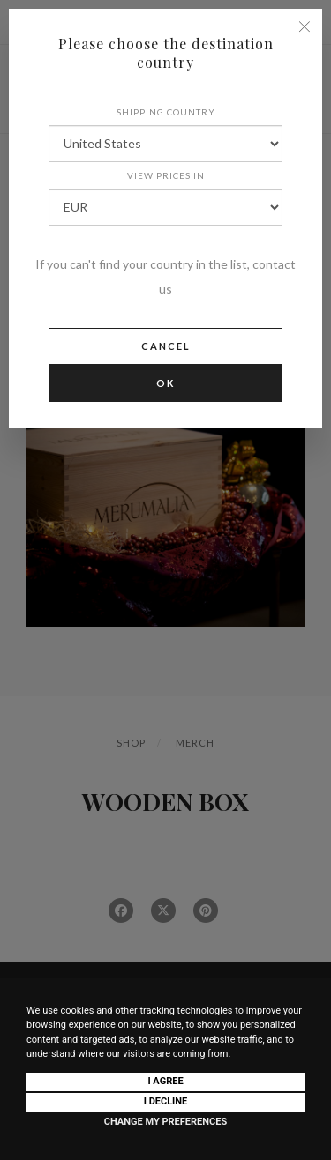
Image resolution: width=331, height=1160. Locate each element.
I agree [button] (165, 1081)
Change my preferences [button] (165, 1121)
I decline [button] (166, 1101)
